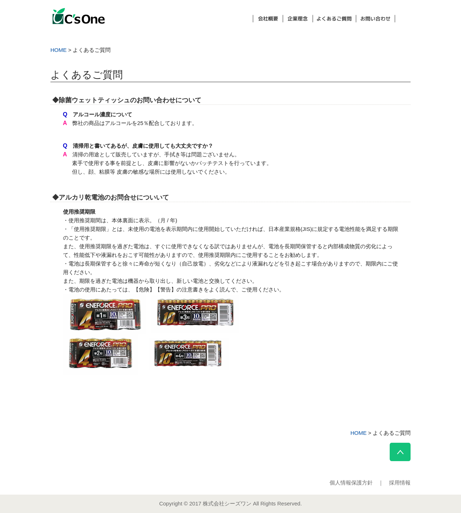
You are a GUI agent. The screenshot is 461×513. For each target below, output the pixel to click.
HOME (58, 50)
